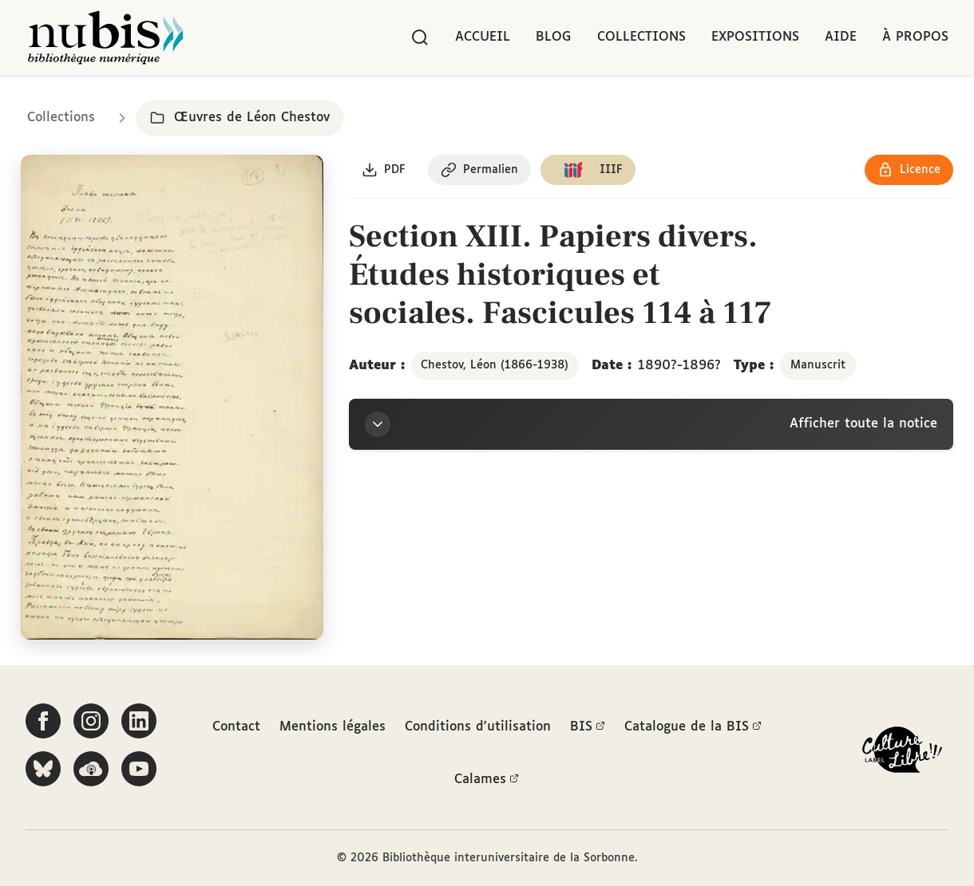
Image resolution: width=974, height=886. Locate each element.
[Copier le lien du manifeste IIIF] (587, 170)
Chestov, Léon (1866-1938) (494, 365)
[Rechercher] (420, 37)
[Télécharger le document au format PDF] (383, 170)
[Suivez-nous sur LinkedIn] (138, 720)
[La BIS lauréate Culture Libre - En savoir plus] (902, 753)
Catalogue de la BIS (693, 727)
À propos (915, 37)
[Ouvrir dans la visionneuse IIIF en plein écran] (172, 397)
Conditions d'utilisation (478, 727)
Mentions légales (332, 727)
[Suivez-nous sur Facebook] (43, 720)
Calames (486, 780)
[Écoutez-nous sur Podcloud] (91, 768)
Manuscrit (817, 365)
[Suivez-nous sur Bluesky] (43, 768)
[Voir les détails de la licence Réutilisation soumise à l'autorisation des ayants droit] (909, 170)
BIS (587, 727)
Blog (554, 37)
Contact (236, 727)
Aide (841, 37)
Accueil (482, 37)
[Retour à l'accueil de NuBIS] (105, 37)
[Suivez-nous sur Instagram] (91, 720)
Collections (641, 37)
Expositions (755, 37)
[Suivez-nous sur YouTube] (138, 768)
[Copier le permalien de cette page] (479, 170)
